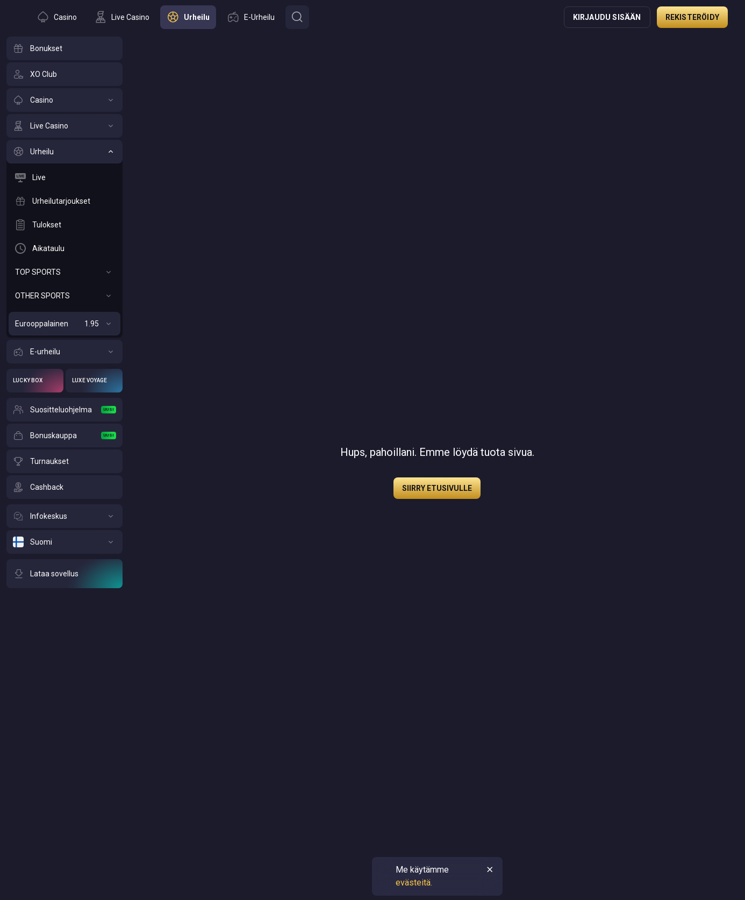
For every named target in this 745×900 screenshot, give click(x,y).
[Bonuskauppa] (64, 435)
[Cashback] (64, 487)
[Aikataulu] (64, 248)
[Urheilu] (64, 151)
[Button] (297, 17)
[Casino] (64, 100)
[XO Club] (64, 74)
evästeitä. (414, 882)
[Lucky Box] (34, 380)
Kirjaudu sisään (607, 17)
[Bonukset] (64, 48)
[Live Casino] (64, 126)
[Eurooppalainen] (64, 323)
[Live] (64, 177)
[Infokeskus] (64, 516)
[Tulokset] (64, 225)
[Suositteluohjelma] (64, 410)
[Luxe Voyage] (94, 380)
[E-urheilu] (64, 351)
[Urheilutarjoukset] (64, 201)
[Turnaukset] (64, 461)
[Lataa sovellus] (64, 573)
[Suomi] (64, 542)
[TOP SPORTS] (64, 272)
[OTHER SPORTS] (64, 296)
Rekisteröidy (692, 17)
